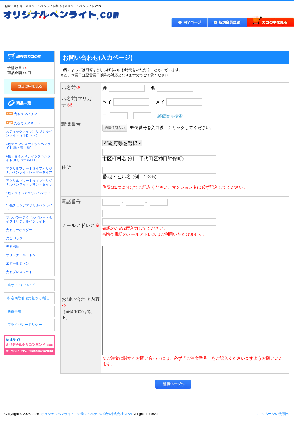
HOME (20, 34)
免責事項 (14, 311)
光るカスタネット (23, 122)
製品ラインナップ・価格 (75, 34)
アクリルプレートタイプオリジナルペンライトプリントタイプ (29, 182)
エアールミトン (17, 263)
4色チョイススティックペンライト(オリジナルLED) (28, 158)
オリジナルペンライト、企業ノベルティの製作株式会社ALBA (29, 370)
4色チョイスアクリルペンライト (28, 195)
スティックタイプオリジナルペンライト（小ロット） (29, 133)
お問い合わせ (267, 34)
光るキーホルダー (19, 230)
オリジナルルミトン (21, 255)
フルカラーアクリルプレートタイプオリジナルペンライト (29, 219)
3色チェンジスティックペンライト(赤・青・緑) (28, 145)
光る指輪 (12, 246)
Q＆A (223, 34)
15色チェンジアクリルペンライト (29, 207)
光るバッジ (14, 238)
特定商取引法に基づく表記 (28, 298)
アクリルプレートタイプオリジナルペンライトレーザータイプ (29, 170)
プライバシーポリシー (25, 324)
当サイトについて (21, 285)
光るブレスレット (19, 272)
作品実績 (183, 34)
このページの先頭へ (273, 414)
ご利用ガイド (135, 34)
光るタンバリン (21, 113)
